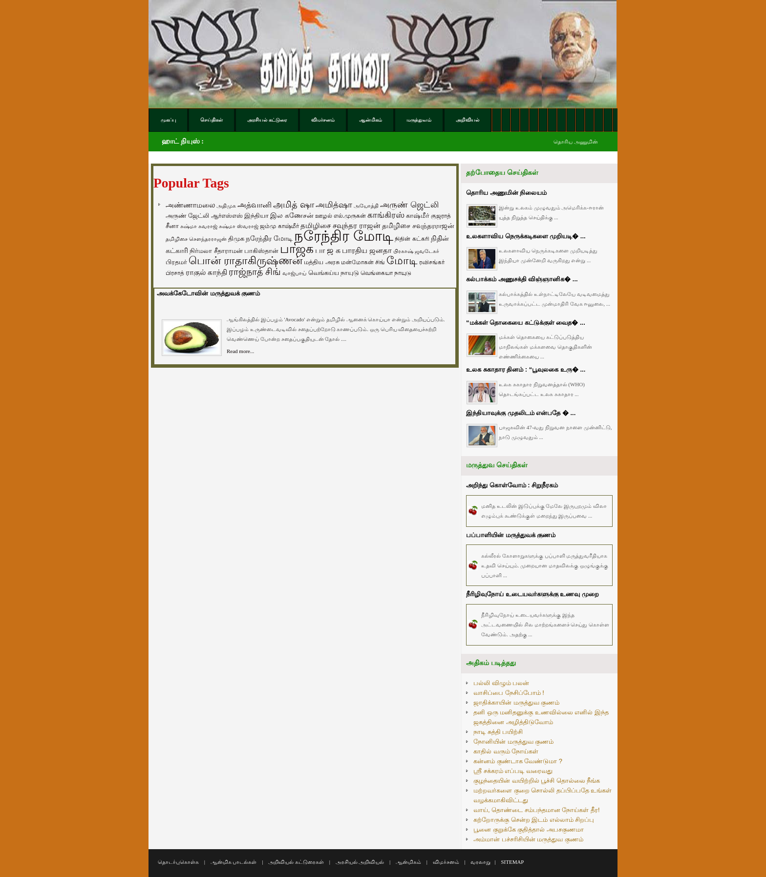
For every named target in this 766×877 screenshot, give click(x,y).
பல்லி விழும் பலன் (501, 683)
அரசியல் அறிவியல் (360, 862)
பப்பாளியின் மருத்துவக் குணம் (510, 535)
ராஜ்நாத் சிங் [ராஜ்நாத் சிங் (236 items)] (255, 272)
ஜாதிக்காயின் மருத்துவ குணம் (516, 702)
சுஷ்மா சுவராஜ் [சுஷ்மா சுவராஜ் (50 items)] (198, 226)
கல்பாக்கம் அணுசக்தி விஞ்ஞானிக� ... (522, 279)
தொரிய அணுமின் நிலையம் (506, 192)
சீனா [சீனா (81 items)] (172, 226)
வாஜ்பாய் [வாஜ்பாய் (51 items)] (294, 273)
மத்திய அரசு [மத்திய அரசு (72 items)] (322, 262)
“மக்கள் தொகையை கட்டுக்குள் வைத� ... (525, 322)
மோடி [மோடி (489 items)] (402, 260)
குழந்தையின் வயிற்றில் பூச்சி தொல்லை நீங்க (536, 780)
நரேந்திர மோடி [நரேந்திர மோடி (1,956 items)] (343, 236)
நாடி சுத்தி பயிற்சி (498, 731)
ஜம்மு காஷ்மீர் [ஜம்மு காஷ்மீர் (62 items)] (279, 226)
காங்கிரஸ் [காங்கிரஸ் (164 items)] (385, 215)
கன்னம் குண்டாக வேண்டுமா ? (517, 761)
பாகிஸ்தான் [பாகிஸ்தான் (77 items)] (261, 250)
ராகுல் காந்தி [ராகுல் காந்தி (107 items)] (206, 272)
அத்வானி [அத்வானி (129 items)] (254, 205)
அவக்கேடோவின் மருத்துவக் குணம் (208, 293)
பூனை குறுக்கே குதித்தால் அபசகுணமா (528, 829)
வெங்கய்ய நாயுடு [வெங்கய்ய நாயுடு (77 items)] (334, 272)
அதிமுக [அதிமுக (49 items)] (226, 206)
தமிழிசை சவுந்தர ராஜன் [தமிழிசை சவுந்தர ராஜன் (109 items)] (340, 226)
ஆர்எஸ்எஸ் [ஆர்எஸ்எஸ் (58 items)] (227, 215)
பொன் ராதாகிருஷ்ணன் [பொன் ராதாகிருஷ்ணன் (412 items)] (245, 261)
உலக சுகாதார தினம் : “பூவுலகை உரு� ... (525, 369)
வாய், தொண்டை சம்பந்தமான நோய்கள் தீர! (536, 810)
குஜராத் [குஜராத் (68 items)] (441, 215)
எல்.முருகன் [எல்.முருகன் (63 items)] (350, 215)
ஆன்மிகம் (408, 862)
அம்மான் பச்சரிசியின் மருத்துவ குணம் (528, 839)
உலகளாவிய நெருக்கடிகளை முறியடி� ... (526, 236)
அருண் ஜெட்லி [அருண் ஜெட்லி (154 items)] (409, 204)
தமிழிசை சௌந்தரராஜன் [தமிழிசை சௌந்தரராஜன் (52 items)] (196, 239)
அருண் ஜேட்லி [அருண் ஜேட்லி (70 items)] (187, 215)
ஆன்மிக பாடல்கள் (234, 862)
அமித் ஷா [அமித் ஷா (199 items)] (293, 204)
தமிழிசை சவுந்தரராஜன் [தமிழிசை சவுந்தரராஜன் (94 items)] (418, 226)
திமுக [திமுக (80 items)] (236, 238)
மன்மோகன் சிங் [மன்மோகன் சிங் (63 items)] (363, 262)
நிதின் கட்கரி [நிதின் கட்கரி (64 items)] (412, 238)
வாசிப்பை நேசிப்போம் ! (508, 692)
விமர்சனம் (446, 862)
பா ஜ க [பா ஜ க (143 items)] (327, 250)
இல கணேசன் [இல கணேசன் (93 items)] (292, 215)
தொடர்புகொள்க (178, 862)
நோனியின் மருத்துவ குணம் (513, 741)
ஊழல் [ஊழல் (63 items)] (323, 215)
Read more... (240, 351)
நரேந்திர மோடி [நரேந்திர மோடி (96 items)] (269, 238)
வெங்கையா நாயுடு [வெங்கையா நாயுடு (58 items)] (386, 273)
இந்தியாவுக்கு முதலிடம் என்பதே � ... (520, 413)
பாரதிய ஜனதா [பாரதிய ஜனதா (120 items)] (367, 250)
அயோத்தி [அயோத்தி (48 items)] (366, 206)
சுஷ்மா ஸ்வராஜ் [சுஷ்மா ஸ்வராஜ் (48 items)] (238, 226)
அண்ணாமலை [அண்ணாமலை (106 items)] (190, 205)
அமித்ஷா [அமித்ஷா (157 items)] (334, 204)
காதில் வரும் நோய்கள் (505, 751)
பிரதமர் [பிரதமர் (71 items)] (176, 262)
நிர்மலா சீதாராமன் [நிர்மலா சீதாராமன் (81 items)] (216, 250)
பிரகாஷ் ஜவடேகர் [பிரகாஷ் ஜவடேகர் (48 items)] (416, 251)
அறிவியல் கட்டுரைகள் (296, 862)
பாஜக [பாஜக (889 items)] (297, 248)
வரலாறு (480, 862)
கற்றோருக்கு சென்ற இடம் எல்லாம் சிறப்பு (533, 819)
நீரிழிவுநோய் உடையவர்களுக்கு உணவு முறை (532, 594)
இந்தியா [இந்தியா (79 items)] (256, 215)
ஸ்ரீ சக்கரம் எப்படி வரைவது (513, 770)
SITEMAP (512, 862)
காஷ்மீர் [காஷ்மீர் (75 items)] (417, 215)
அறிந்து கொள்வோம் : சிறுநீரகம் (512, 485)
